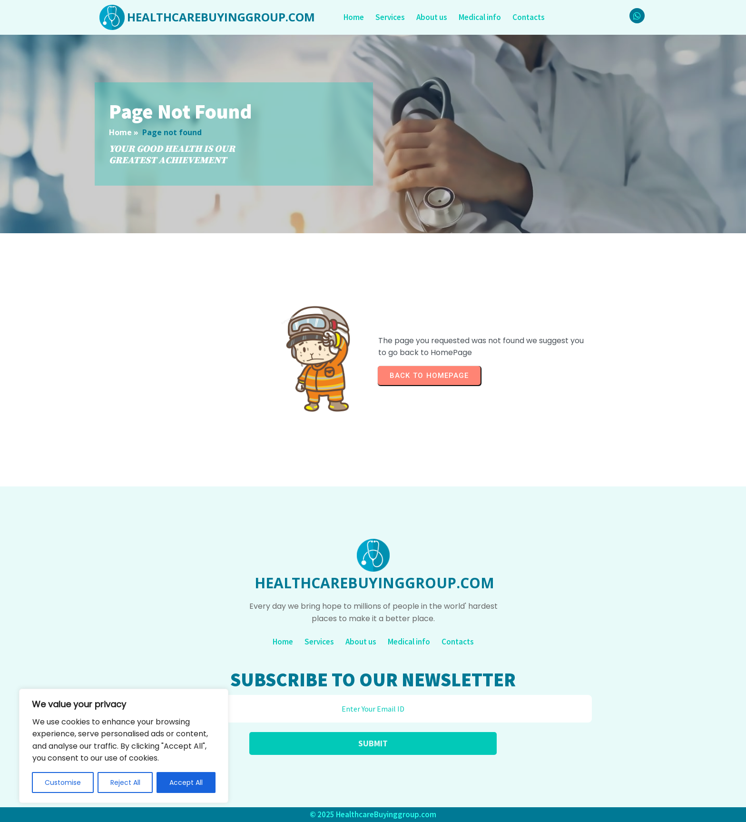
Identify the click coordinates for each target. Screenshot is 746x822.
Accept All (186, 782)
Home (120, 132)
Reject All (125, 782)
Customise (63, 782)
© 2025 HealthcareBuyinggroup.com (373, 814)
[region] (123, 746)
